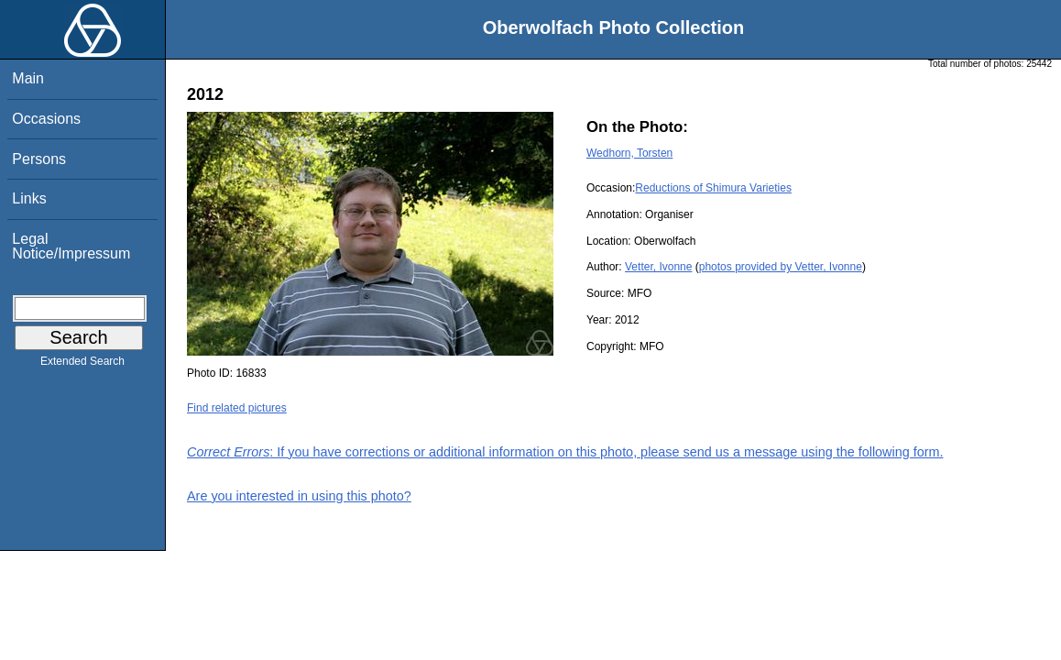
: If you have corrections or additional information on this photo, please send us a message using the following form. (565, 452)
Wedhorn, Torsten (629, 153)
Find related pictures (237, 408)
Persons (39, 159)
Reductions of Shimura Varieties (713, 188)
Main (28, 78)
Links (29, 198)
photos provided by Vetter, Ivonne (780, 266)
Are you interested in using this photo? (299, 496)
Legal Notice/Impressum (71, 246)
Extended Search (82, 364)
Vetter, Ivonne (658, 266)
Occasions (46, 118)
